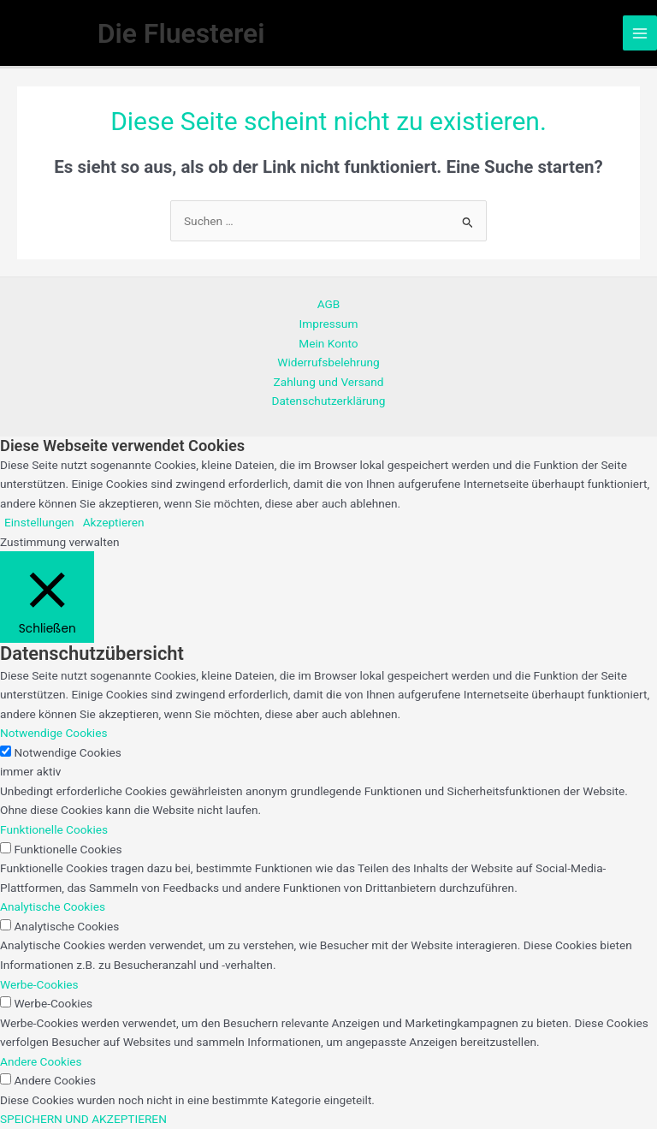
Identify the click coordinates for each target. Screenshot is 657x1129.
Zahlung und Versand (329, 382)
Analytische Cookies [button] (52, 906)
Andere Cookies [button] (41, 1061)
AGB (328, 304)
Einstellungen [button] (39, 522)
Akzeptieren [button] (114, 522)
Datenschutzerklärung (328, 400)
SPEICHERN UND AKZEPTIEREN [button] (83, 1119)
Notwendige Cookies (67, 752)
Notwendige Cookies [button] (54, 733)
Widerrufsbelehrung (328, 362)
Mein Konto (328, 343)
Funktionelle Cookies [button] (54, 829)
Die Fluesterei (181, 33)
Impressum (328, 323)
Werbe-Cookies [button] (39, 984)
